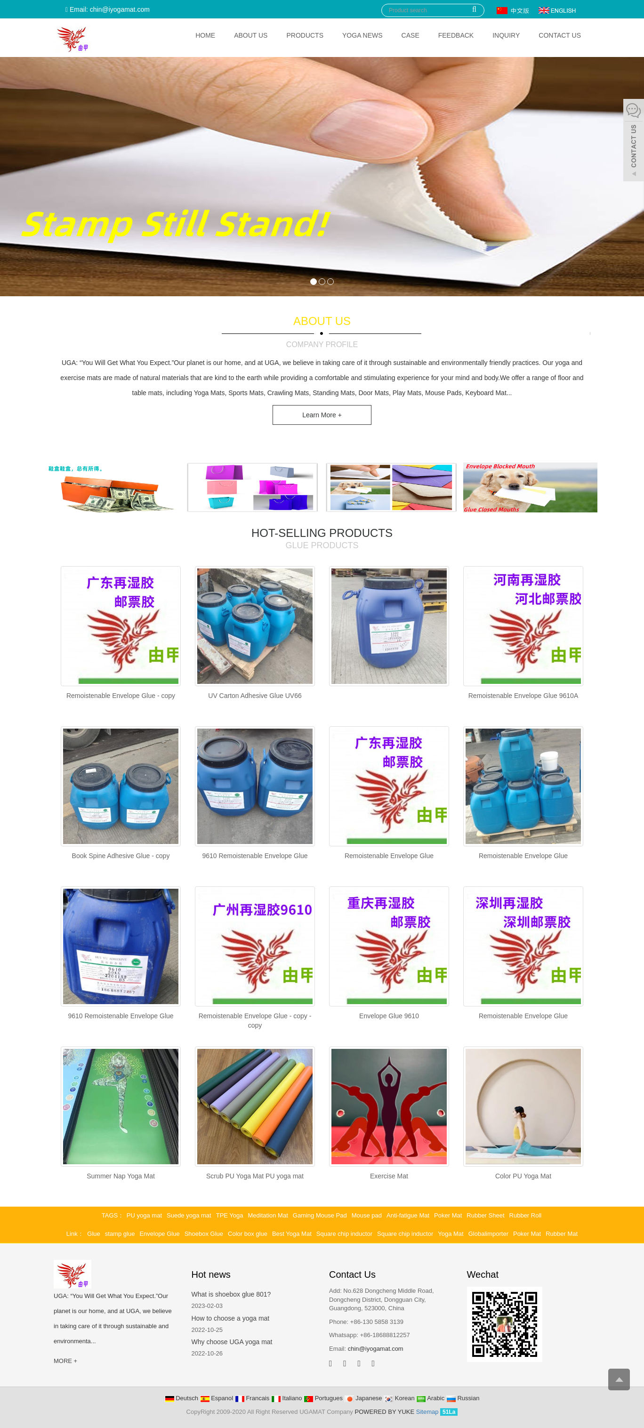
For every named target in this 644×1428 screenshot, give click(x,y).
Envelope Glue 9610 (389, 1016)
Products (304, 35)
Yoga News (362, 35)
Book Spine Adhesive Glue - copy (121, 856)
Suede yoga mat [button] (189, 1215)
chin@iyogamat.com (375, 1348)
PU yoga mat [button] (144, 1215)
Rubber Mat (562, 1233)
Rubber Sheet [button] (485, 1215)
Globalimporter (488, 1233)
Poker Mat (527, 1233)
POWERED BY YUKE (385, 1411)
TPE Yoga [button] (229, 1215)
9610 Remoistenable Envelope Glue (254, 856)
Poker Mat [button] (448, 1215)
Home (205, 35)
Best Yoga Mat (292, 1233)
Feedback (456, 35)
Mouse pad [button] (367, 1215)
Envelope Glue (159, 1233)
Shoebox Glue (204, 1233)
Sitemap (427, 1411)
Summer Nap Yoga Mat (121, 1176)
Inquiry (506, 35)
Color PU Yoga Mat (523, 1176)
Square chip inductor (344, 1233)
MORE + (65, 1360)
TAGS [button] (110, 1215)
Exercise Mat (389, 1176)
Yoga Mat (450, 1233)
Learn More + (322, 415)
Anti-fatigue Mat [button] (407, 1215)
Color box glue (247, 1233)
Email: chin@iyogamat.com (107, 9)
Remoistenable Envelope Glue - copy (120, 695)
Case (410, 35)
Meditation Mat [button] (268, 1215)
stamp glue (120, 1233)
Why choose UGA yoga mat (232, 1342)
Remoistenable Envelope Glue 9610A (523, 695)
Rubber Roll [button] (525, 1215)
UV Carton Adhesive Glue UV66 (254, 695)
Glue (93, 1233)
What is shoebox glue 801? (231, 1294)
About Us (250, 35)
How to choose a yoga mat (231, 1318)
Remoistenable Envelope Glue (389, 856)
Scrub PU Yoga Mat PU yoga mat (255, 1176)
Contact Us (560, 35)
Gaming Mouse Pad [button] (320, 1215)
